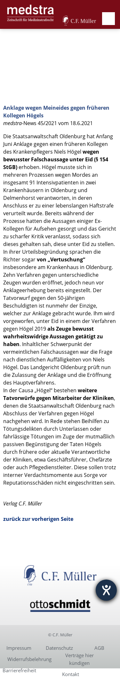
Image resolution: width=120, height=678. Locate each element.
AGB (99, 648)
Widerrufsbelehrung (29, 659)
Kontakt (70, 674)
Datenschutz (59, 648)
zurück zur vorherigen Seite (38, 518)
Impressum (18, 648)
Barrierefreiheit (19, 670)
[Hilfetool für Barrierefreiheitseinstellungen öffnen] (106, 590)
